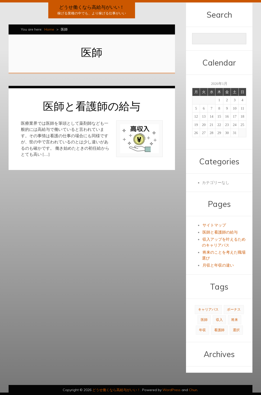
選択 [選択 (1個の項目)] (236, 330)
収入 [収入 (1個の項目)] (219, 320)
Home (49, 29)
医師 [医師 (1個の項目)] (204, 320)
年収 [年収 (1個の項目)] (202, 330)
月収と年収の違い (218, 265)
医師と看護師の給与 (91, 106)
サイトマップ (214, 225)
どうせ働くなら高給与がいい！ (91, 7)
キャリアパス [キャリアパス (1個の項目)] (208, 309)
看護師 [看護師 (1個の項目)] (219, 330)
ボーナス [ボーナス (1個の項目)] (234, 309)
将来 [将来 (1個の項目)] (234, 320)
